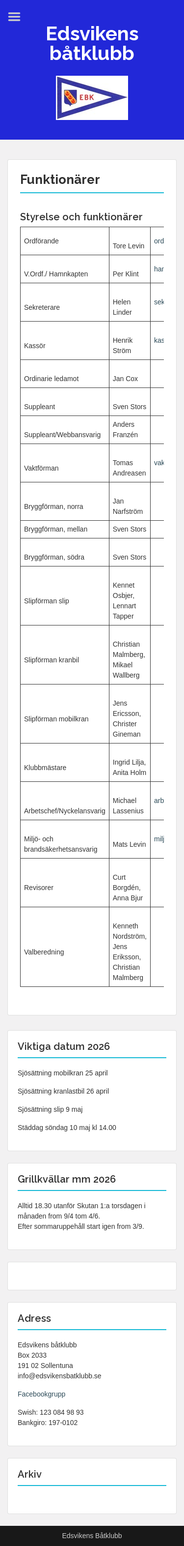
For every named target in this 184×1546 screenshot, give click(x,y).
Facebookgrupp (41, 1394)
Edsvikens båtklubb (92, 43)
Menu (17, 17)
